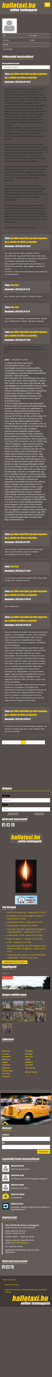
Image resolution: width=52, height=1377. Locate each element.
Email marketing (6, 1151)
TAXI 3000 (29, 1065)
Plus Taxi (14, 285)
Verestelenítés (16, 1198)
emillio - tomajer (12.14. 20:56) (19, 942)
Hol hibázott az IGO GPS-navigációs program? (29, 1179)
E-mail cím (6, 1135)
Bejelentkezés (13, 814)
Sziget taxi (6, 1068)
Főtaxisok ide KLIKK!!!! (20, 1188)
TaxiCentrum (30, 1068)
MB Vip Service (31, 1072)
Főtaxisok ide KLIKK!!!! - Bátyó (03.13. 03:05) (25, 922)
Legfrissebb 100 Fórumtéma (15, 962)
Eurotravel (6, 1065)
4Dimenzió (6, 1051)
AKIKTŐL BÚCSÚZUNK (20, 1169)
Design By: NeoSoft (9, 1280)
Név (3, 1143)
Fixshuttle (29, 1051)
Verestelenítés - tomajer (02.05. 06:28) (22, 926)
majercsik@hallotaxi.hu (20, 1243)
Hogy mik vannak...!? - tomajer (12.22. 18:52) (25, 939)
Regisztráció (39, 814)
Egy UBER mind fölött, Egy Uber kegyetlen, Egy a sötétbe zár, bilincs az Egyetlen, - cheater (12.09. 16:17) (26, 948)
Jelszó (4, 804)
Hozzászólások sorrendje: (11, 63)
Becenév (6, 795)
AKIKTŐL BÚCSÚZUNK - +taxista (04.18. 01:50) (26, 912)
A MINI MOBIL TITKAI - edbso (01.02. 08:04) (24, 935)
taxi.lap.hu (6, 1076)
